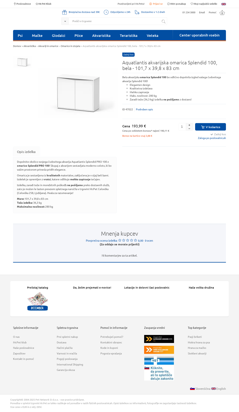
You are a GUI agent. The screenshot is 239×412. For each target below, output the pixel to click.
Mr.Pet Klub (43, 3)
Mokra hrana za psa (199, 342)
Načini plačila (64, 347)
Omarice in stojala (70, 46)
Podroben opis (144, 109)
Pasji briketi (195, 336)
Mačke (37, 35)
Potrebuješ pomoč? (111, 336)
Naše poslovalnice (23, 347)
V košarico (210, 127)
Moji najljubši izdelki (203, 3)
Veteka (152, 35)
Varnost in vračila (67, 353)
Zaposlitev (19, 353)
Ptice (79, 35)
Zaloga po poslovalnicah (212, 138)
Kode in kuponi (109, 347)
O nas (16, 336)
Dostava (61, 342)
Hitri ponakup (176, 3)
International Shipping (70, 364)
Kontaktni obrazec (111, 342)
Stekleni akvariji (197, 353)
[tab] (26, 151)
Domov (17, 46)
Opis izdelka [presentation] (26, 152)
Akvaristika (101, 35)
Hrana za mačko (197, 347)
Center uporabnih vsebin (199, 35)
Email (202, 12)
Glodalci (58, 35)
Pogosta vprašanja (111, 353)
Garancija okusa (66, 369)
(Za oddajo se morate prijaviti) (119, 244)
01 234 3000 (188, 12)
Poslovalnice (22, 3)
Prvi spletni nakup (67, 336)
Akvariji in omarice (48, 46)
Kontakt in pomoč (23, 358)
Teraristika (128, 35)
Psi (20, 35)
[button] (189, 125)
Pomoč (212, 12)
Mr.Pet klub (20, 342)
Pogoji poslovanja (67, 358)
